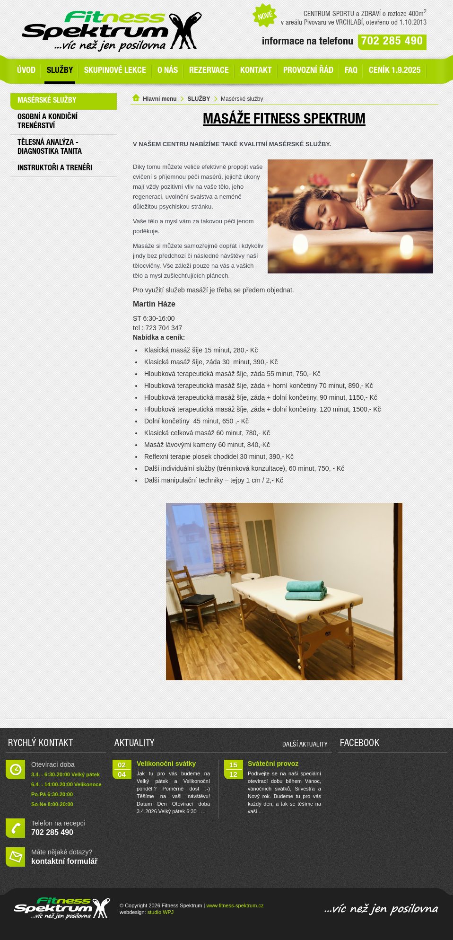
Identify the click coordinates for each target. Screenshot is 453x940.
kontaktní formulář (64, 861)
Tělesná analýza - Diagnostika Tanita (49, 148)
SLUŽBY (60, 71)
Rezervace (209, 71)
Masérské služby (46, 101)
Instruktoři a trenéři (54, 169)
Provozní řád (308, 71)
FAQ (351, 71)
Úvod (26, 71)
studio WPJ (161, 912)
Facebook (359, 744)
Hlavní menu (159, 99)
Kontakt (256, 71)
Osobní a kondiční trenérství (47, 122)
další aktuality (305, 745)
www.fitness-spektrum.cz (234, 905)
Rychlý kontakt (40, 744)
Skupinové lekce (115, 71)
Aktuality (134, 744)
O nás (167, 71)
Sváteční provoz (273, 763)
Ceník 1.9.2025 (395, 71)
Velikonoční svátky (166, 763)
